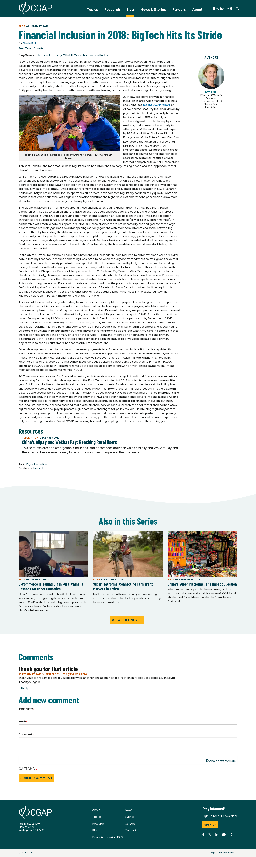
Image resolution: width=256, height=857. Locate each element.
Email (22, 721)
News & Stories (153, 9)
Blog (130, 9)
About (197, 9)
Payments (39, 468)
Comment (25, 734)
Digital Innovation (36, 464)
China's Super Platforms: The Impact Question (202, 583)
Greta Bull (29, 43)
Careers (130, 823)
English (219, 9)
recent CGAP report (156, 105)
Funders (179, 9)
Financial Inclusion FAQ (107, 837)
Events (129, 817)
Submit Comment (36, 778)
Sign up (210, 824)
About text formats (221, 761)
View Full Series (127, 620)
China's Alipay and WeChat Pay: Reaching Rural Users (69, 442)
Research (112, 9)
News (128, 810)
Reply (24, 688)
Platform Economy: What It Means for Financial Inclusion (74, 55)
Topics (92, 9)
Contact (130, 830)
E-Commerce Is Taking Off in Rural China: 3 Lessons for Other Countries (51, 586)
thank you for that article (48, 669)
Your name (26, 708)
